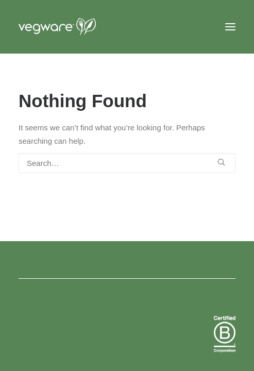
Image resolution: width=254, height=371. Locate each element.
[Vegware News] (77, 27)
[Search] (127, 163)
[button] (230, 27)
